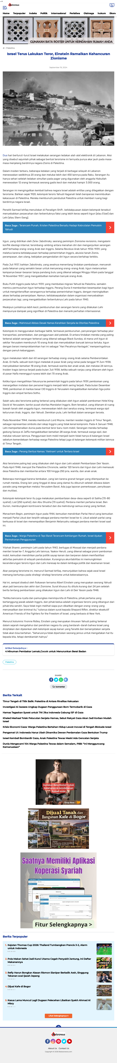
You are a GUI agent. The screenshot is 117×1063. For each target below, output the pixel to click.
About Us (52, 1048)
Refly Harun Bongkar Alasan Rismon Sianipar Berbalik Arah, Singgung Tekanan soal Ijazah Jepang (48, 974)
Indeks (33, 13)
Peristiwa (75, 13)
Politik (43, 13)
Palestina (9, 662)
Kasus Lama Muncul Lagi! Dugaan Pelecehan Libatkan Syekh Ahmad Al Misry (49, 1002)
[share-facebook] (51, 680)
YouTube (71, 1042)
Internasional (58, 13)
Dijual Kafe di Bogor (19, 986)
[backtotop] (58, 1027)
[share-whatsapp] (61, 680)
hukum (102, 13)
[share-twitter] (56, 680)
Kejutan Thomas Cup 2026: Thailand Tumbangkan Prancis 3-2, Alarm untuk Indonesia (47, 947)
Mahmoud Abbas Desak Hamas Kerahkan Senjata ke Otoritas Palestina (59, 323)
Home (6, 13)
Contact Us (64, 1048)
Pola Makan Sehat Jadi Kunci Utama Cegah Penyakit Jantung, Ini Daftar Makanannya (49, 960)
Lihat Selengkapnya (59, 1016)
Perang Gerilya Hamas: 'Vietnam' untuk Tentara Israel (49, 451)
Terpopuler (19, 13)
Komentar (58, 686)
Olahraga (89, 13)
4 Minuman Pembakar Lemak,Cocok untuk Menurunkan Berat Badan (45, 651)
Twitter (65, 1042)
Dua (5, 155)
